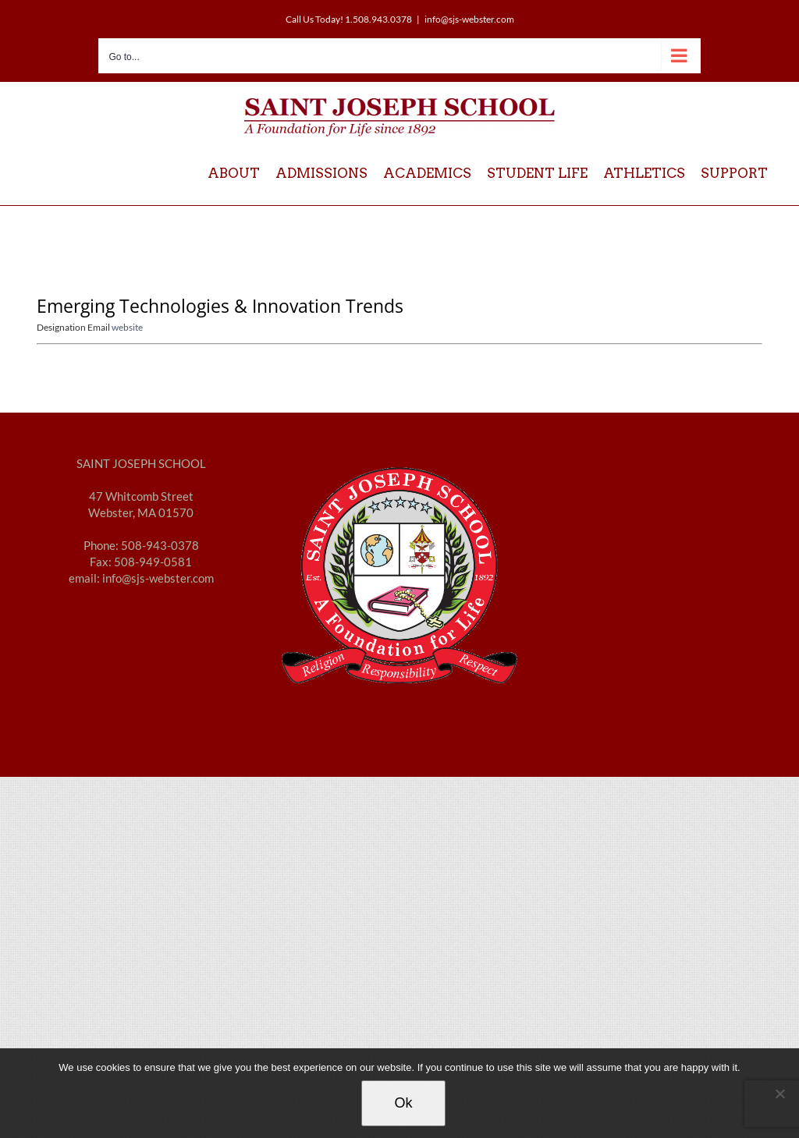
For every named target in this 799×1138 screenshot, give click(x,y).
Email (99, 327)
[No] (779, 1093)
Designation (62, 327)
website (127, 327)
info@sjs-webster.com (469, 19)
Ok (403, 1103)
